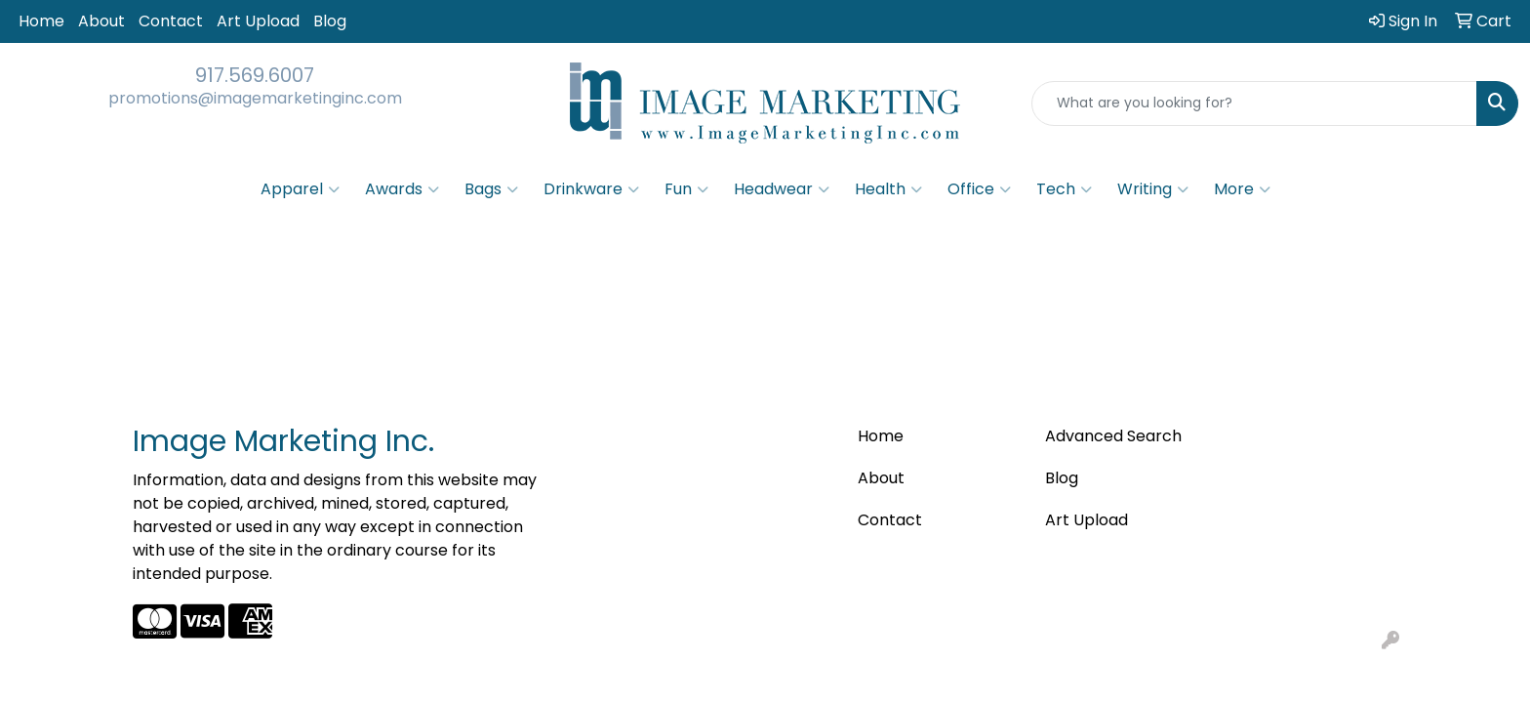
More (1242, 189)
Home (41, 21)
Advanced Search (1113, 436)
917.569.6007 (254, 75)
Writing (1152, 189)
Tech (1064, 189)
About (101, 21)
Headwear (781, 189)
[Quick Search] (1254, 103)
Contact (171, 21)
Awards (402, 189)
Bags (491, 189)
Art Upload (258, 21)
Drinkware (591, 189)
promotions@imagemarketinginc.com (255, 98)
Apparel (300, 189)
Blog (329, 21)
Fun (686, 189)
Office (979, 189)
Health (888, 189)
